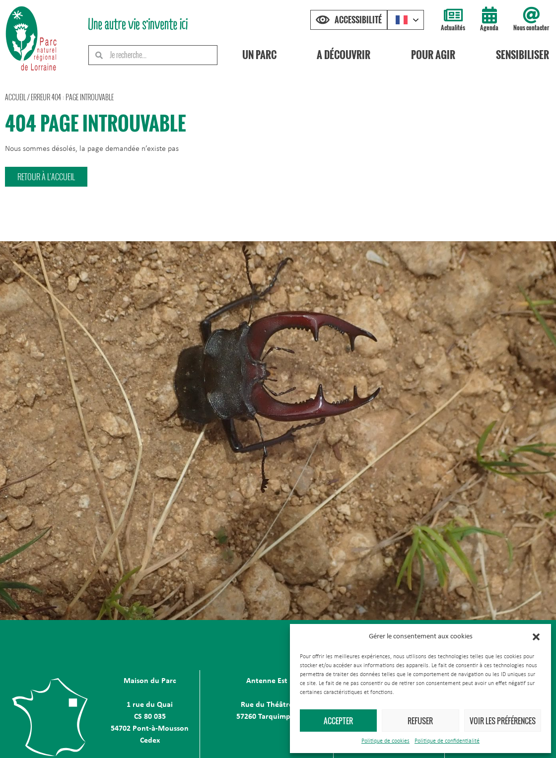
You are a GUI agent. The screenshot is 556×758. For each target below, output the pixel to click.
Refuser (420, 720)
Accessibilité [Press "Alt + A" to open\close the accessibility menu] (358, 20)
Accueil (15, 97)
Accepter (338, 720)
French (402, 19)
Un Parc (259, 54)
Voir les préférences (503, 720)
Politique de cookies (385, 741)
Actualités (453, 27)
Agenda (489, 27)
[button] (536, 637)
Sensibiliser (522, 54)
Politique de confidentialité (447, 741)
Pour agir (433, 54)
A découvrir (344, 54)
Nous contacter (531, 27)
